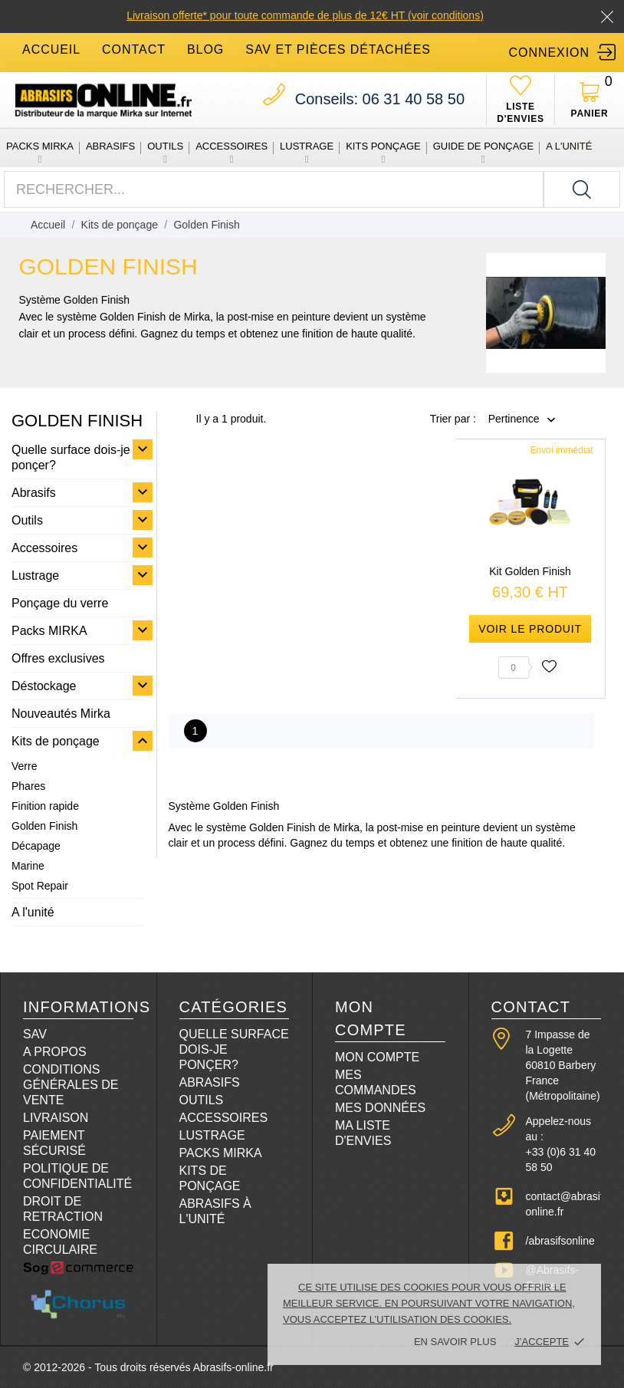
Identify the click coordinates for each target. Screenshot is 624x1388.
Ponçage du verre (59, 603)
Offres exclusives (58, 658)
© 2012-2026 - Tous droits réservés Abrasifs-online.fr (148, 1367)
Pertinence (514, 419)
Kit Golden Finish (530, 571)
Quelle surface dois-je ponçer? (70, 457)
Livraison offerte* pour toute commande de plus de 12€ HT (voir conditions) (305, 15)
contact (134, 49)
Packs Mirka (220, 1152)
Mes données (380, 1107)
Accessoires (231, 146)
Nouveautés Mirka (60, 713)
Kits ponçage (383, 146)
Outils (165, 146)
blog (205, 49)
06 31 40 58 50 (380, 98)
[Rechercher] (582, 189)
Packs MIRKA (40, 146)
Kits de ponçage (55, 741)
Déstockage (44, 685)
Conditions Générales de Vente (70, 1085)
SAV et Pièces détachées (338, 49)
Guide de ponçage (483, 146)
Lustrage (306, 146)
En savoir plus (455, 1341)
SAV (35, 1034)
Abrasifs (110, 146)
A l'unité (569, 146)
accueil (51, 49)
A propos (55, 1051)
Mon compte (377, 1057)
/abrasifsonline (560, 1241)
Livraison (55, 1117)
